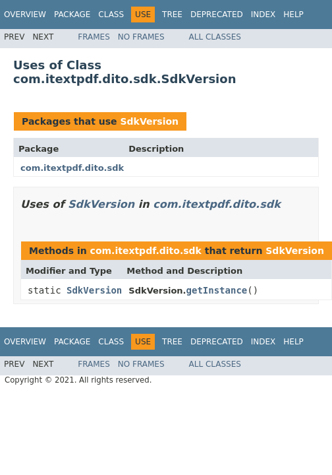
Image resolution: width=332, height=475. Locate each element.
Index (263, 14)
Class (111, 14)
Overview (25, 14)
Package (72, 14)
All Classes (215, 37)
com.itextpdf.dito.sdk (72, 168)
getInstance (217, 290)
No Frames (141, 37)
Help (293, 14)
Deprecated (216, 14)
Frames (94, 37)
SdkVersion (149, 121)
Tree (172, 14)
